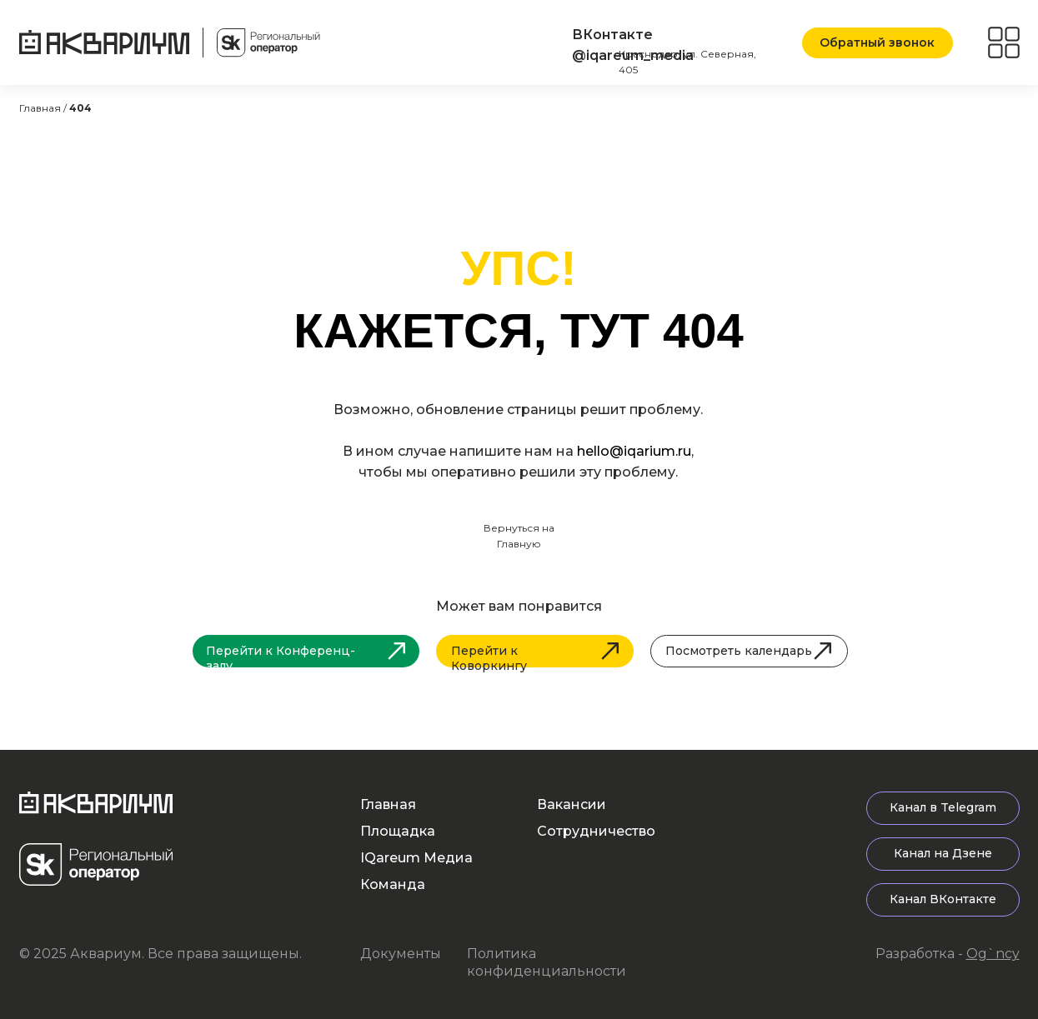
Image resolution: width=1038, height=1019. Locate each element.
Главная (388, 804)
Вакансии (571, 804)
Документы (400, 954)
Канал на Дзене (943, 853)
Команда (392, 884)
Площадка (397, 831)
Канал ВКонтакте (943, 899)
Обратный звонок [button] (877, 42)
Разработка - (947, 954)
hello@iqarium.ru (634, 451)
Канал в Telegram (943, 807)
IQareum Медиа (416, 858)
